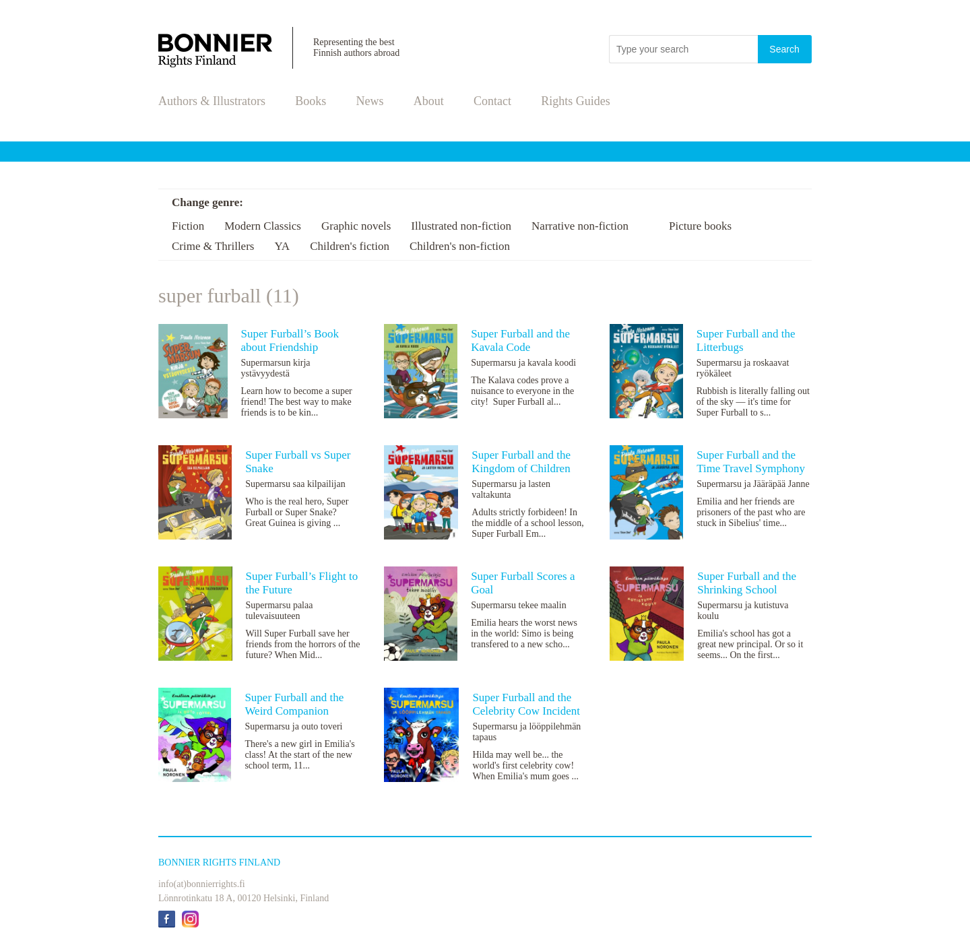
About (429, 101)
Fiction (188, 226)
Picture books (700, 226)
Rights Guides (575, 101)
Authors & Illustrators (211, 101)
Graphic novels (356, 226)
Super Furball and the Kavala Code (520, 340)
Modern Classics (262, 226)
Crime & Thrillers (213, 246)
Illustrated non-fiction (461, 226)
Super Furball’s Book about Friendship (290, 340)
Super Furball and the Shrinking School (746, 583)
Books (310, 101)
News (370, 101)
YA (282, 246)
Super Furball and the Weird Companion (294, 704)
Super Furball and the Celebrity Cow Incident (526, 704)
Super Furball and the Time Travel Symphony (751, 462)
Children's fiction (349, 246)
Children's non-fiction (460, 246)
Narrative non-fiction (579, 226)
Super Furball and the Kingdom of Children (521, 462)
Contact (492, 101)
